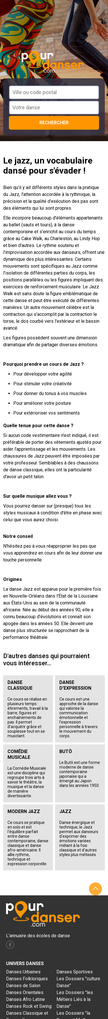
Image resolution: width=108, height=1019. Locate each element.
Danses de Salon (23, 985)
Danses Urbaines (23, 972)
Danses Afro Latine (25, 999)
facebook (10, 945)
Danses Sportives (74, 972)
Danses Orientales (24, 992)
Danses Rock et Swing (29, 1006)
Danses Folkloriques (27, 978)
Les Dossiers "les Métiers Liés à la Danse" (74, 999)
